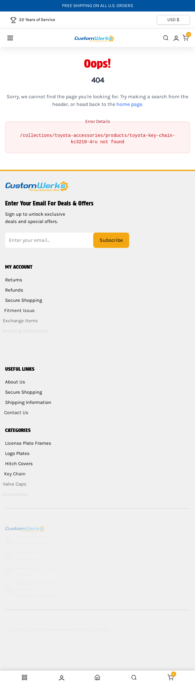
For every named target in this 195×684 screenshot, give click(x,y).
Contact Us (15, 412)
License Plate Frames (28, 443)
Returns (13, 280)
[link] (175, 38)
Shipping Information (27, 402)
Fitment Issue (18, 310)
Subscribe (111, 240)
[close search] (166, 38)
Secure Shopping (22, 300)
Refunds (14, 290)
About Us (15, 382)
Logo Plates (17, 453)
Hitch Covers (17, 463)
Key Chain (13, 474)
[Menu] (16, 38)
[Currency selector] (173, 20)
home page (129, 104)
